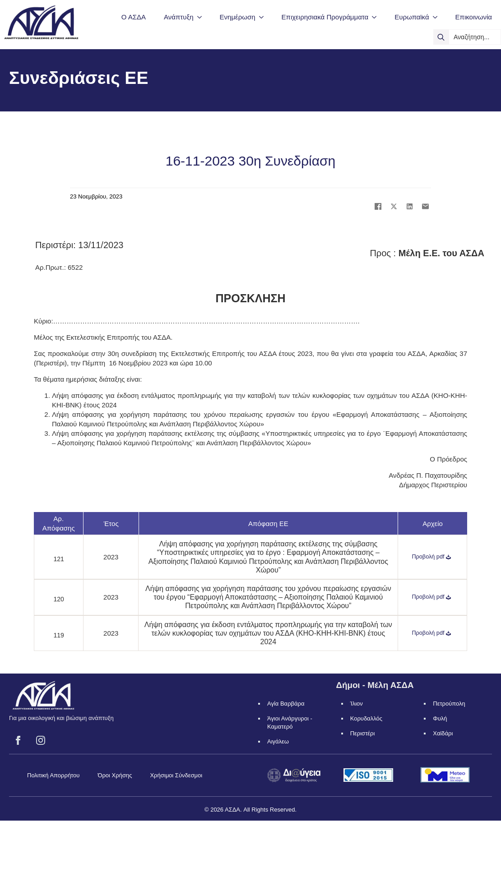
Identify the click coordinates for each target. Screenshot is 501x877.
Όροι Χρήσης (114, 775)
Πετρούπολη (449, 703)
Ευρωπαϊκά (411, 17)
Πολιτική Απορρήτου (53, 775)
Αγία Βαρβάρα (285, 703)
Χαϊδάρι (443, 733)
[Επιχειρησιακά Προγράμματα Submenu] (376, 17)
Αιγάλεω (278, 741)
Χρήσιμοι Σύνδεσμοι (176, 775)
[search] (441, 37)
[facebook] (18, 740)
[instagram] (41, 740)
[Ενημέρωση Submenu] (264, 17)
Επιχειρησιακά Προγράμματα (325, 17)
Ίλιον (356, 703)
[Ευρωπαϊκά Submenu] (437, 17)
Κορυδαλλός (366, 718)
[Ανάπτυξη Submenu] (202, 17)
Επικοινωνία (473, 17)
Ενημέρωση (237, 17)
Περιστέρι (362, 733)
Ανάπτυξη (178, 17)
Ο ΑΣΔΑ (133, 17)
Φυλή (440, 718)
